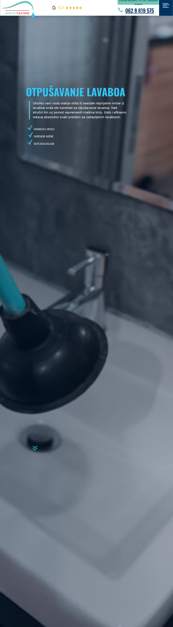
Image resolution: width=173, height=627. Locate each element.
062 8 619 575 (139, 10)
